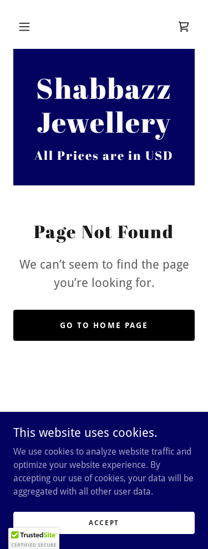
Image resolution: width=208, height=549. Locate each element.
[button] (24, 27)
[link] (184, 27)
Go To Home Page (104, 325)
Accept (104, 522)
